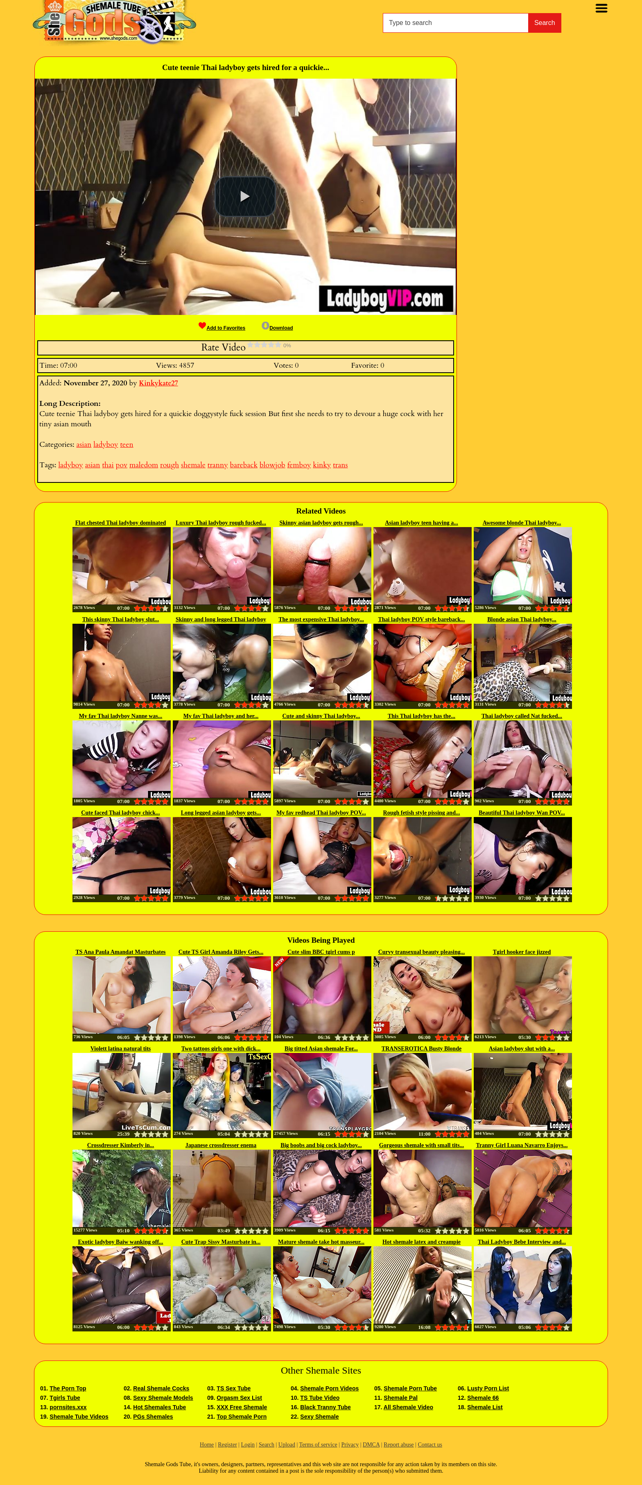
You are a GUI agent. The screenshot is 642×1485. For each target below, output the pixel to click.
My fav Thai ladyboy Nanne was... (121, 716)
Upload (286, 1445)
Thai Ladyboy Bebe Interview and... (522, 1242)
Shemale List (484, 1407)
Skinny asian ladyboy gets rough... (321, 523)
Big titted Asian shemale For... (321, 1049)
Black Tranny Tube (325, 1407)
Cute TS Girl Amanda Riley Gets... (221, 952)
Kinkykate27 (158, 383)
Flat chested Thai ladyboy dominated (120, 523)
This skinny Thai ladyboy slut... (120, 619)
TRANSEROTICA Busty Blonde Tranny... (421, 1049)
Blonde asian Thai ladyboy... (521, 619)
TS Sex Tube (234, 1388)
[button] (245, 196)
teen (126, 444)
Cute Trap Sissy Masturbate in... (221, 1242)
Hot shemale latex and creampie (421, 1242)
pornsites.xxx (68, 1407)
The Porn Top (68, 1388)
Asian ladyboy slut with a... (522, 1049)
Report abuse (399, 1445)
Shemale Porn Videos (329, 1388)
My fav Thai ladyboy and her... (221, 716)
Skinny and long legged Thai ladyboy (221, 619)
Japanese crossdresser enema (220, 1145)
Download (277, 328)
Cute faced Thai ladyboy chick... (120, 813)
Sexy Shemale (319, 1416)
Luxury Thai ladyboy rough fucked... (221, 523)
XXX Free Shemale (242, 1407)
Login (248, 1445)
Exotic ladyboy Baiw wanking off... (120, 1242)
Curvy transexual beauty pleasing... (421, 952)
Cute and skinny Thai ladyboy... (321, 716)
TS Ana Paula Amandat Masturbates (120, 952)
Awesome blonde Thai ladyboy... (522, 523)
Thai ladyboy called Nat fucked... (522, 716)
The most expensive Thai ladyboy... (321, 619)
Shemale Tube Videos (79, 1416)
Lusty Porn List (488, 1388)
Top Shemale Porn (242, 1416)
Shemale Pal (401, 1397)
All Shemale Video (408, 1407)
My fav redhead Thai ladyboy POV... (321, 813)
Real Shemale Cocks (161, 1388)
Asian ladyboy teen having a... (421, 523)
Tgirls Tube (65, 1397)
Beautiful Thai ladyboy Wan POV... (522, 813)
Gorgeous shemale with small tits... (421, 1145)
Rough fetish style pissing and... (421, 813)
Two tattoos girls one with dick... (220, 1049)
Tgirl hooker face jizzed (522, 952)
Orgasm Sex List (239, 1397)
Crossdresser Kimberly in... (120, 1145)
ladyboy (105, 444)
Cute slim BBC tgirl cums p (321, 952)
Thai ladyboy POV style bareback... (421, 619)
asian (83, 444)
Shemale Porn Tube (410, 1388)
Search (544, 22)
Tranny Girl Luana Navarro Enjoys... (522, 1145)
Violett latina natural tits (120, 1049)
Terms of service (318, 1445)
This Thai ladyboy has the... (421, 716)
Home (207, 1445)
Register (227, 1445)
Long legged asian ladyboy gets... (221, 813)
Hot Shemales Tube (159, 1407)
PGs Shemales (153, 1416)
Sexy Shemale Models (163, 1397)
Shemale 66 (483, 1397)
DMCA (371, 1445)
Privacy (350, 1445)
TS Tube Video (319, 1397)
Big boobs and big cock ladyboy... (321, 1145)
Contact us (430, 1445)
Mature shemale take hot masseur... (321, 1242)
